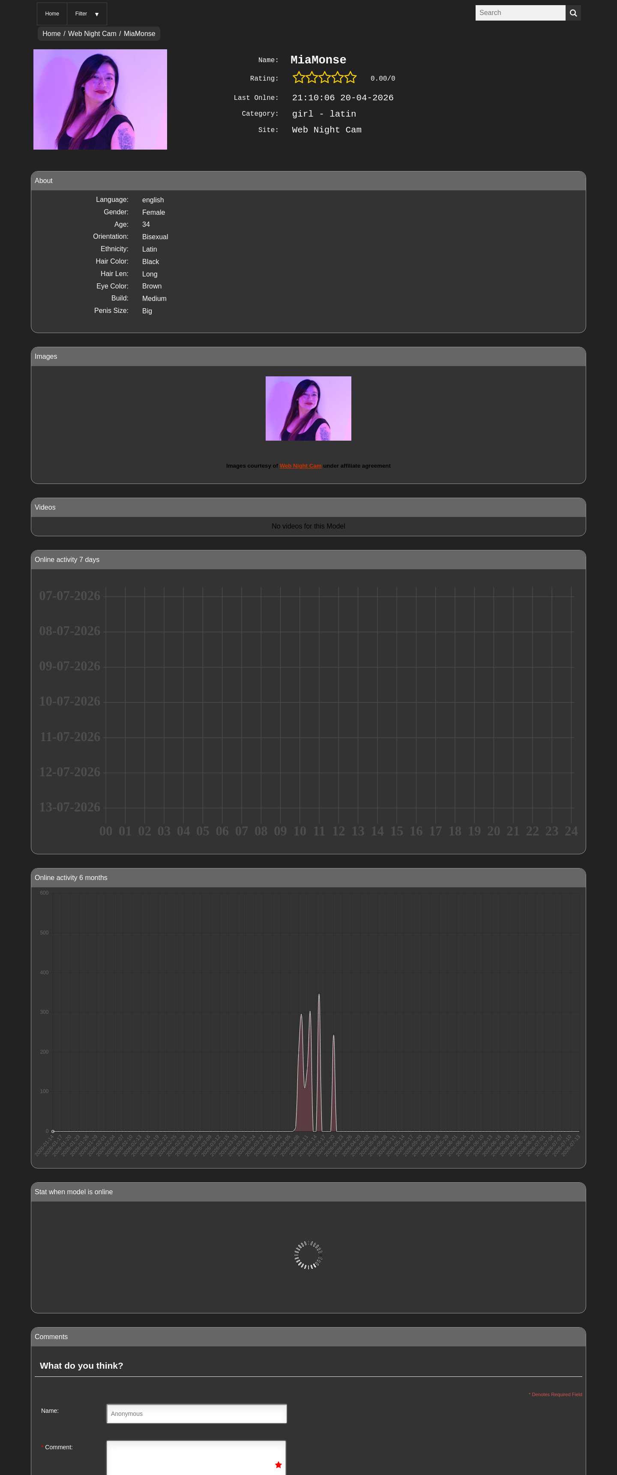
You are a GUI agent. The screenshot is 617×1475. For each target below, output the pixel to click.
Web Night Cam (92, 33)
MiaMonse (140, 33)
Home (52, 14)
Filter (81, 14)
